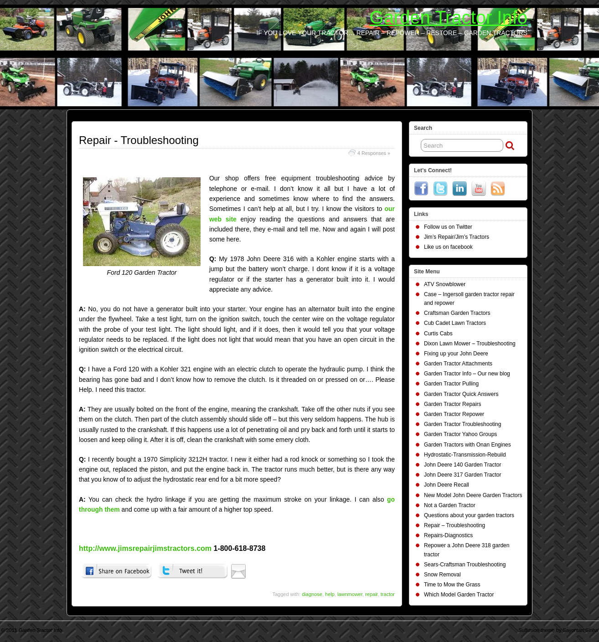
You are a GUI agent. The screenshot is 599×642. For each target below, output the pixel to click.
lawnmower (349, 594)
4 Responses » (373, 153)
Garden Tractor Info (448, 17)
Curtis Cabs (438, 333)
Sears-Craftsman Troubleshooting (465, 564)
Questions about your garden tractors (469, 515)
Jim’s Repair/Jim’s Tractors (456, 237)
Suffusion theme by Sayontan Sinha (558, 630)
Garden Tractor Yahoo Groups (460, 434)
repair (371, 594)
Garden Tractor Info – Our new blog (467, 373)
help (330, 594)
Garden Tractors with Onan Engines (467, 445)
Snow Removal (442, 574)
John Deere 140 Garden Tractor (462, 465)
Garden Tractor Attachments (458, 363)
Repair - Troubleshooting (139, 140)
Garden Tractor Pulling (451, 383)
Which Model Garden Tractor (459, 594)
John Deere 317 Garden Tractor (462, 475)
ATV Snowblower (444, 284)
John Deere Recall (446, 485)
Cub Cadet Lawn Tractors (455, 323)
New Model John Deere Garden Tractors (473, 495)
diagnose (312, 594)
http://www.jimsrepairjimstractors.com (145, 548)
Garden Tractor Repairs (452, 404)
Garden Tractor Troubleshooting (462, 424)
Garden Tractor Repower (454, 414)
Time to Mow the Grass (452, 584)
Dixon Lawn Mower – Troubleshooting (470, 343)
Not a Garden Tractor (449, 505)
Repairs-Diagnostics (448, 535)
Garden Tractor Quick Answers (461, 394)
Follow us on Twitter (448, 227)
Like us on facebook (448, 247)
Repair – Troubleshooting (454, 525)
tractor (388, 594)
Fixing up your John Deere (456, 353)
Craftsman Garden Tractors (457, 313)
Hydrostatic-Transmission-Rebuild (465, 455)
